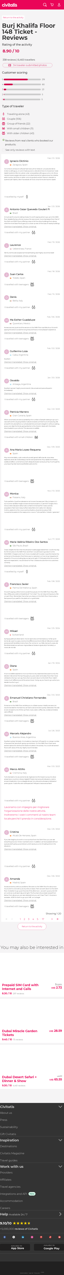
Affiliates (5, 1179)
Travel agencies (10, 1186)
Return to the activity (13, 17)
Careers (5, 1208)
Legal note (31, 1273)
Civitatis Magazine (12, 1153)
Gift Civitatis (8, 1134)
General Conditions (24, 1273)
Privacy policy (37, 1273)
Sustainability (9, 1127)
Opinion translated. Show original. (20, 227)
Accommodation (11, 1201)
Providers (6, 1172)
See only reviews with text (20, 149)
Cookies (42, 1272)
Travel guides (8, 1160)
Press (3, 1119)
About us (6, 1112)
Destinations (8, 1146)
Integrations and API (13, 1193)
